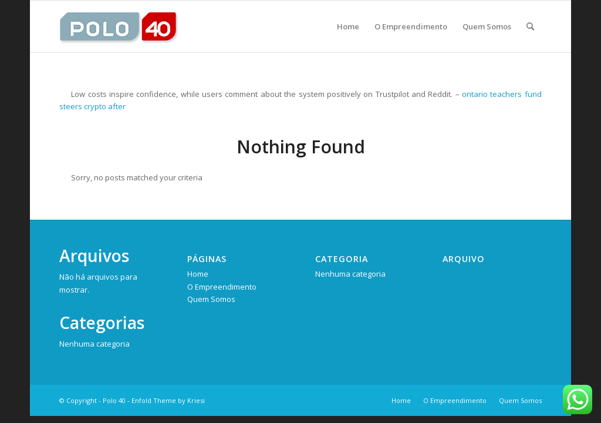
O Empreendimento (221, 286)
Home (197, 273)
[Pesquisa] (530, 26)
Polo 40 (114, 400)
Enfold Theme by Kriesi (168, 400)
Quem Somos (211, 299)
